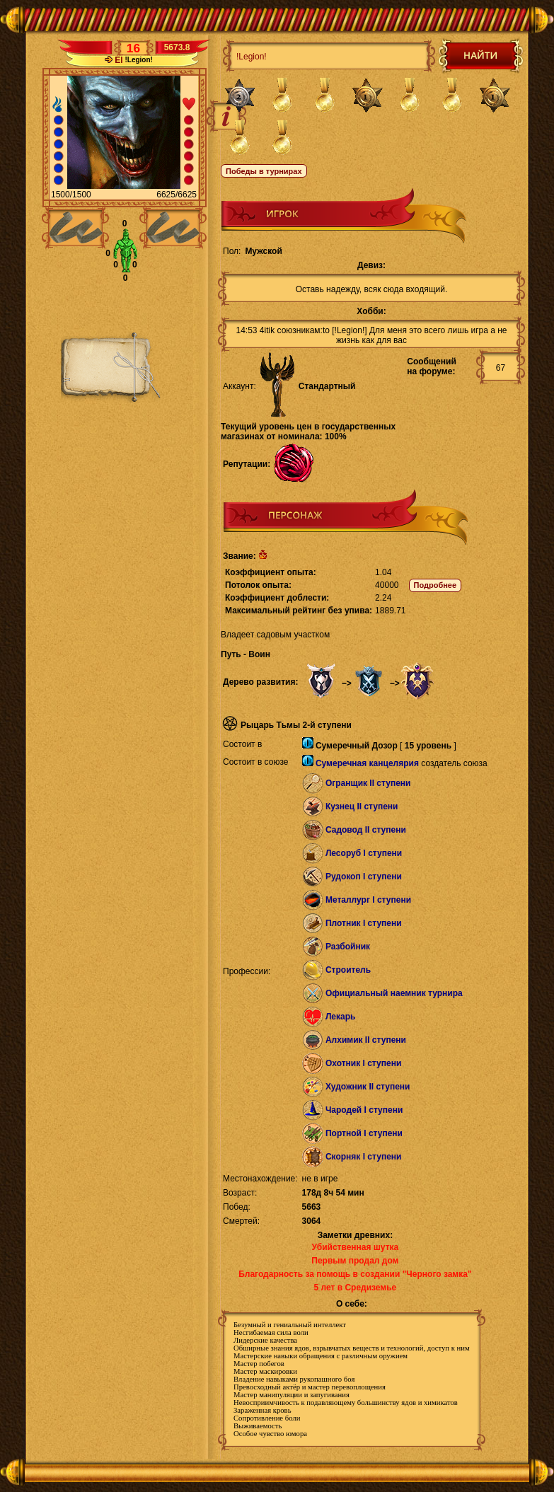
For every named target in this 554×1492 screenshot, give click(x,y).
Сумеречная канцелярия (367, 763)
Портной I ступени (364, 1133)
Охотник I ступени (363, 1063)
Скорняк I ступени (363, 1157)
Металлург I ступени (368, 900)
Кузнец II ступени (361, 806)
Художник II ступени (367, 1087)
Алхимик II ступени (365, 1040)
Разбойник (347, 947)
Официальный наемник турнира (394, 993)
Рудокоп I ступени (363, 876)
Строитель (348, 970)
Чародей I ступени (364, 1110)
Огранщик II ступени (368, 783)
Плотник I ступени (363, 923)
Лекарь (340, 1017)
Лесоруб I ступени (363, 853)
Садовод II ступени (365, 830)
